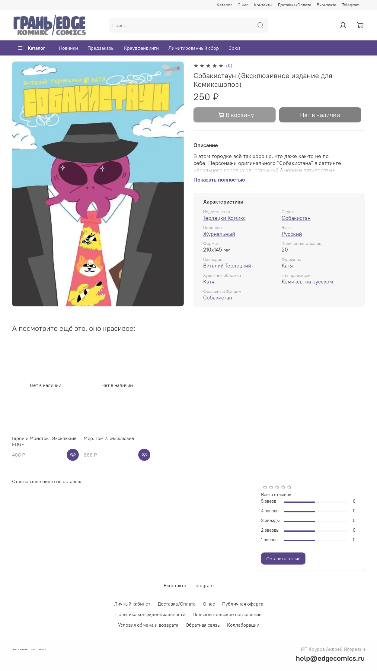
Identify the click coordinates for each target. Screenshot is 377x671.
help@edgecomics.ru (330, 658)
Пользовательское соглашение (227, 614)
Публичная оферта (242, 604)
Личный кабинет (132, 604)
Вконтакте (327, 5)
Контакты (263, 5)
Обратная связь (203, 625)
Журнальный (219, 233)
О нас (243, 5)
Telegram (350, 5)
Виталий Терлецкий (227, 265)
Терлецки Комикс (224, 217)
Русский (292, 233)
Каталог (224, 5)
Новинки (68, 48)
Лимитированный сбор (193, 48)
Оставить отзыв (283, 558)
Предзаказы (101, 48)
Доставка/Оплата (294, 5)
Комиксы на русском (307, 281)
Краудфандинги (141, 48)
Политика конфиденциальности (150, 614)
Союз (234, 48)
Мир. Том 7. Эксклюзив (109, 438)
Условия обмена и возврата (148, 625)
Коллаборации (243, 625)
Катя (287, 265)
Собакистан (296, 217)
